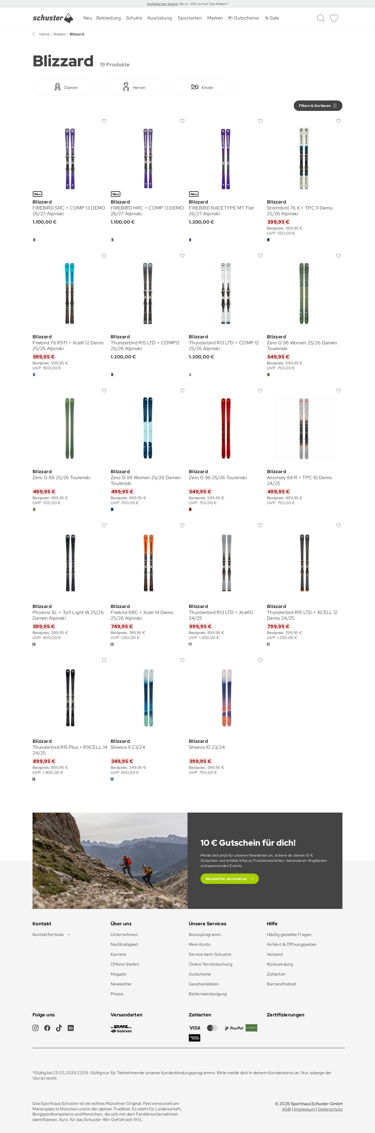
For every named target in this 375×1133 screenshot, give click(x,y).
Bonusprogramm (205, 934)
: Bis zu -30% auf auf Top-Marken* (203, 4)
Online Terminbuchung (210, 964)
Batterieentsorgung (208, 994)
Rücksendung (280, 964)
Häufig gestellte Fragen (289, 934)
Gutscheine (200, 974)
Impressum (304, 1109)
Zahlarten (276, 974)
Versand (275, 954)
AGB (286, 1109)
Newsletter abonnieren (226, 878)
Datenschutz (330, 1109)
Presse (117, 994)
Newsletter (121, 984)
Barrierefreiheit (281, 984)
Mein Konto (200, 944)
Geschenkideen (204, 984)
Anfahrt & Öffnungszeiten (292, 944)
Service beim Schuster (210, 954)
